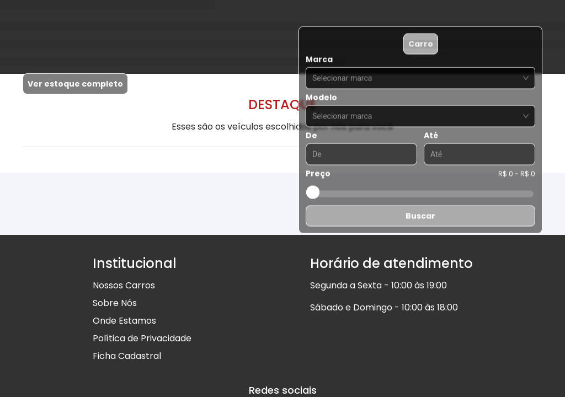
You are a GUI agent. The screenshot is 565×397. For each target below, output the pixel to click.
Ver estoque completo (75, 83)
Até (431, 135)
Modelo (321, 97)
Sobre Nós (115, 303)
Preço (318, 173)
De (311, 135)
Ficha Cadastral (127, 356)
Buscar (420, 216)
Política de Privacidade (142, 338)
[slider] (312, 192)
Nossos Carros (124, 285)
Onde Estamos (124, 320)
